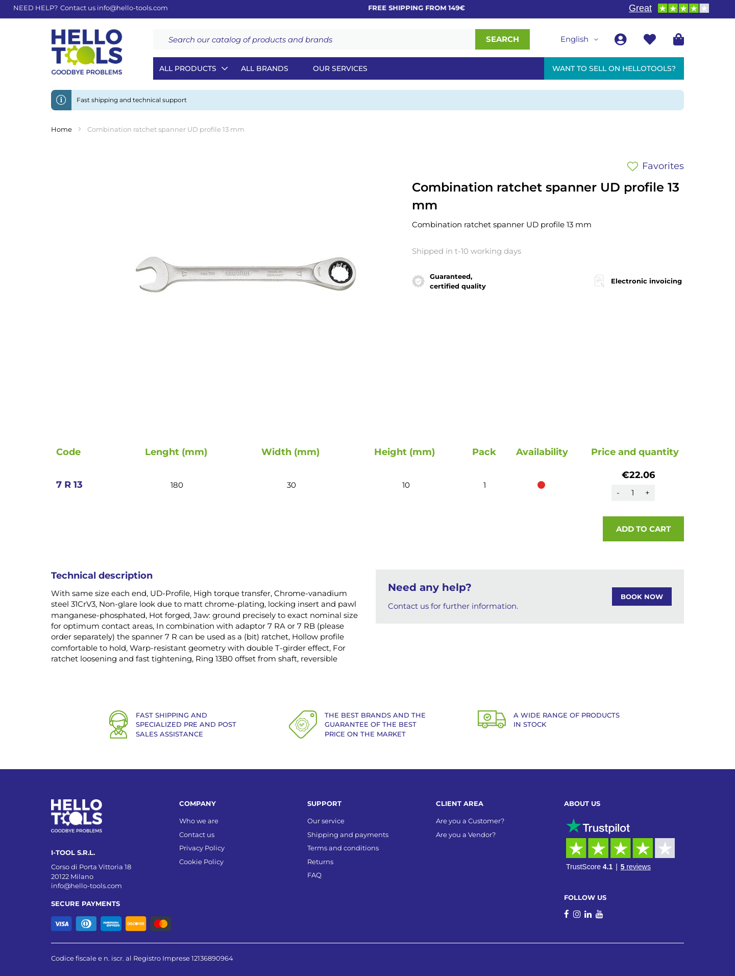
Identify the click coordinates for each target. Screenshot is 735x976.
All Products (187, 68)
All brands (264, 68)
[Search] (502, 39)
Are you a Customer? (470, 821)
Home (61, 129)
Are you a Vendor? (466, 834)
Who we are (198, 821)
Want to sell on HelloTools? (614, 68)
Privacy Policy (202, 848)
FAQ (314, 875)
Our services (340, 68)
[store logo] (86, 52)
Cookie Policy (201, 862)
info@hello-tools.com (132, 8)
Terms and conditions (343, 848)
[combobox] (314, 39)
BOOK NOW (642, 596)
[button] (581, 39)
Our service (326, 821)
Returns (320, 862)
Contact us (196, 834)
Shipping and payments (347, 834)
